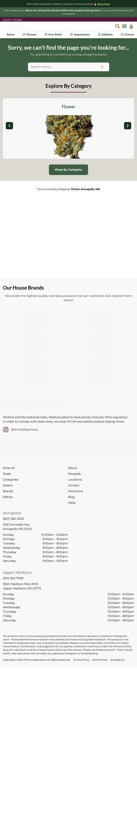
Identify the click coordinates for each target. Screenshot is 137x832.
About (72, 468)
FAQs (71, 502)
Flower (30, 34)
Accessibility (117, 659)
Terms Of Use (99, 659)
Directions (75, 491)
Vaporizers (80, 34)
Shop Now (103, 4)
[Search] (102, 67)
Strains (8, 485)
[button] (124, 26)
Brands (8, 491)
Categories (10, 479)
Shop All (9, 468)
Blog (71, 497)
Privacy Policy (81, 659)
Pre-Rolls (53, 34)
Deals (7, 473)
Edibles (105, 34)
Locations (75, 479)
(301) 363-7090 (13, 578)
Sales (9, 34)
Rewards (74, 473)
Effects (8, 497)
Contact (74, 485)
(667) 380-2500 (13, 518)
